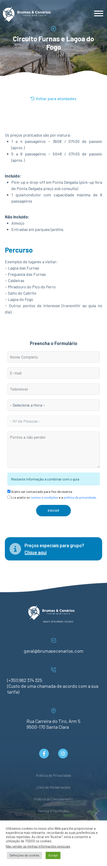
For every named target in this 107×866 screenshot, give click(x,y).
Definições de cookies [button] (24, 855)
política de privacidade (80, 497)
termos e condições (44, 497)
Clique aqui (36, 552)
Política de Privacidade (53, 775)
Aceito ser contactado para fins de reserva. (40, 492)
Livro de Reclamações (53, 787)
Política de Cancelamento (53, 799)
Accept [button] (53, 855)
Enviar (53, 510)
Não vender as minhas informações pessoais (38, 846)
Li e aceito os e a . (52, 497)
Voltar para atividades (53, 98)
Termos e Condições (53, 811)
